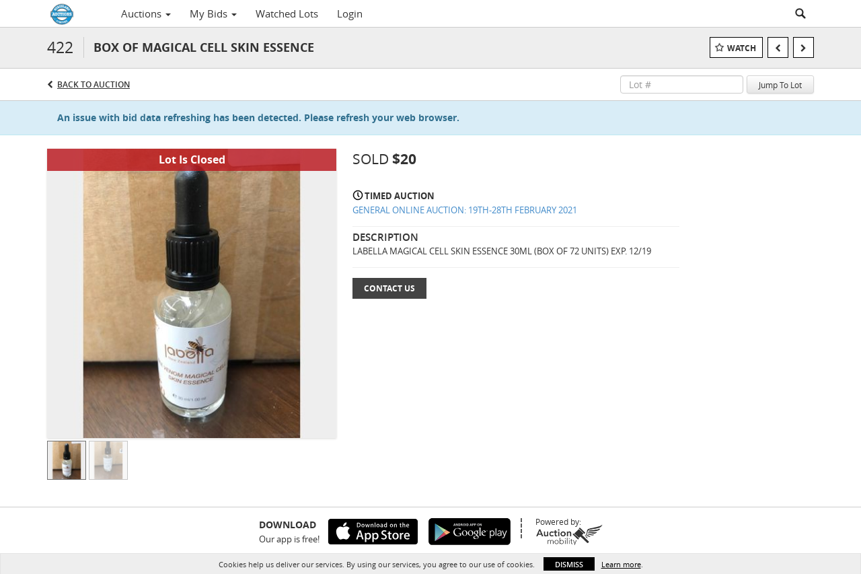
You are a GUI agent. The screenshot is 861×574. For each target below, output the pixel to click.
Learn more (621, 564)
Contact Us (389, 288)
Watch (741, 48)
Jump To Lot (780, 84)
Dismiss (569, 564)
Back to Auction (93, 84)
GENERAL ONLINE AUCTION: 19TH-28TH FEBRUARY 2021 (464, 210)
